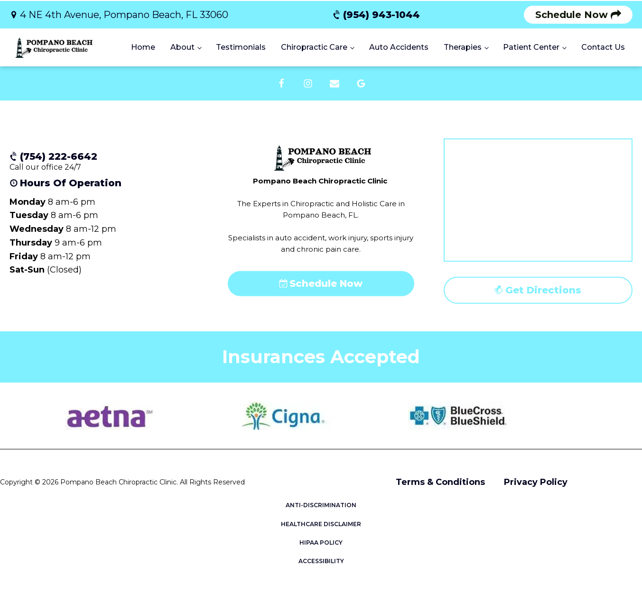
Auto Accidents (398, 47)
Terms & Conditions (440, 482)
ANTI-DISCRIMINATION (321, 505)
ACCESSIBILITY (321, 561)
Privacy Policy (536, 482)
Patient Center (531, 47)
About (182, 47)
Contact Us (603, 47)
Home (143, 47)
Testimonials (241, 47)
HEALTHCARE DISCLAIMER (321, 524)
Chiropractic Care (314, 47)
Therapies (463, 47)
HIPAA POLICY (321, 542)
